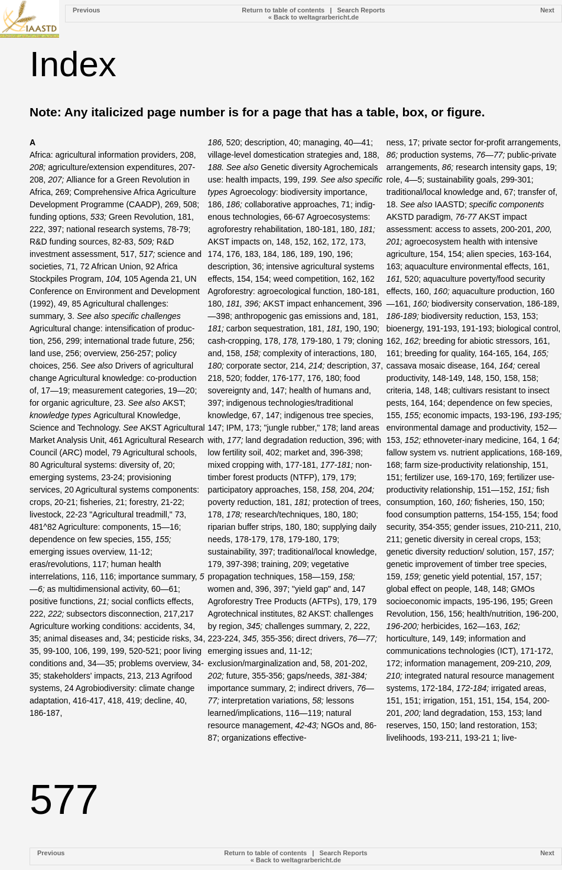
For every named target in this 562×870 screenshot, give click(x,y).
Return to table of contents (283, 10)
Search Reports (361, 10)
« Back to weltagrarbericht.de (313, 17)
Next (547, 10)
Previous (86, 10)
